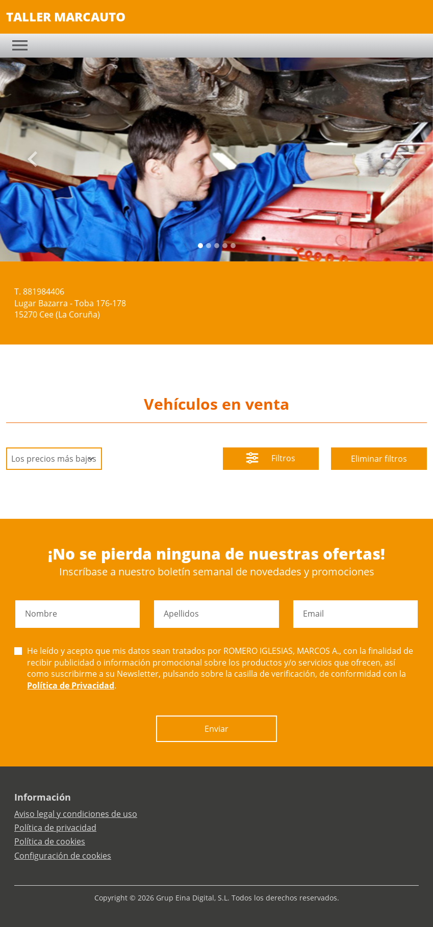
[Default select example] (54, 458)
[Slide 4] (233, 245)
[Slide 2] (216, 245)
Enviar (216, 728)
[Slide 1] (208, 245)
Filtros (270, 459)
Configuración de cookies (62, 855)
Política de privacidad (55, 827)
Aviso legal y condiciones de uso (75, 813)
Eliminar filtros (379, 458)
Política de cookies (49, 841)
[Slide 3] (224, 245)
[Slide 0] (200, 245)
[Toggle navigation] (20, 45)
